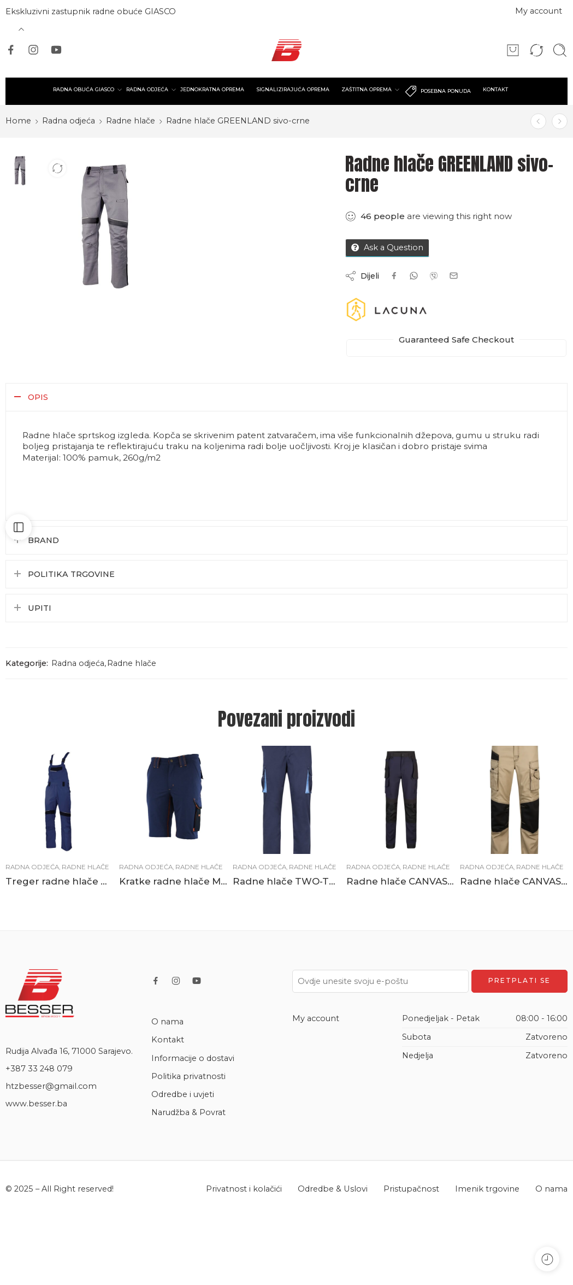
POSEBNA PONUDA (437, 91)
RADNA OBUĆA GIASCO (83, 89)
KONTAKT (495, 89)
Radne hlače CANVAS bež (514, 881)
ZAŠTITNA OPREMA (366, 89)
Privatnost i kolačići (244, 1189)
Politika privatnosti (188, 1076)
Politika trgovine (71, 574)
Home (18, 121)
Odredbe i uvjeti (182, 1094)
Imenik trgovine (487, 1189)
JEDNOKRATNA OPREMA (212, 89)
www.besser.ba (36, 1104)
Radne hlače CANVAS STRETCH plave (400, 881)
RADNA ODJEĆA (147, 89)
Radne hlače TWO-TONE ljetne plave (287, 881)
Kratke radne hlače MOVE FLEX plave (173, 881)
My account (538, 11)
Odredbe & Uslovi (333, 1189)
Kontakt (167, 1040)
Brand (43, 540)
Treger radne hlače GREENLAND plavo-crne (59, 881)
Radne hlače (130, 121)
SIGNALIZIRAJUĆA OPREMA (293, 89)
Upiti (39, 608)
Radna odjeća (68, 121)
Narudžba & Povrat (188, 1112)
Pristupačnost (411, 1189)
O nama (167, 1022)
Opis (38, 397)
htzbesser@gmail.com (51, 1086)
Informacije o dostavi (192, 1058)
